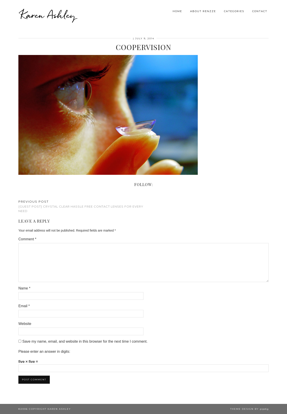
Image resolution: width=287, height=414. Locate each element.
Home (177, 9)
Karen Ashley (48, 13)
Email (24, 306)
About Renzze (203, 9)
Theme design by (249, 408)
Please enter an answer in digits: (44, 351)
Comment (27, 239)
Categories (234, 9)
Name (24, 288)
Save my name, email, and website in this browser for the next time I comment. (84, 341)
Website (24, 324)
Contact (259, 9)
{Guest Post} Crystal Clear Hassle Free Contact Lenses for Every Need (81, 206)
